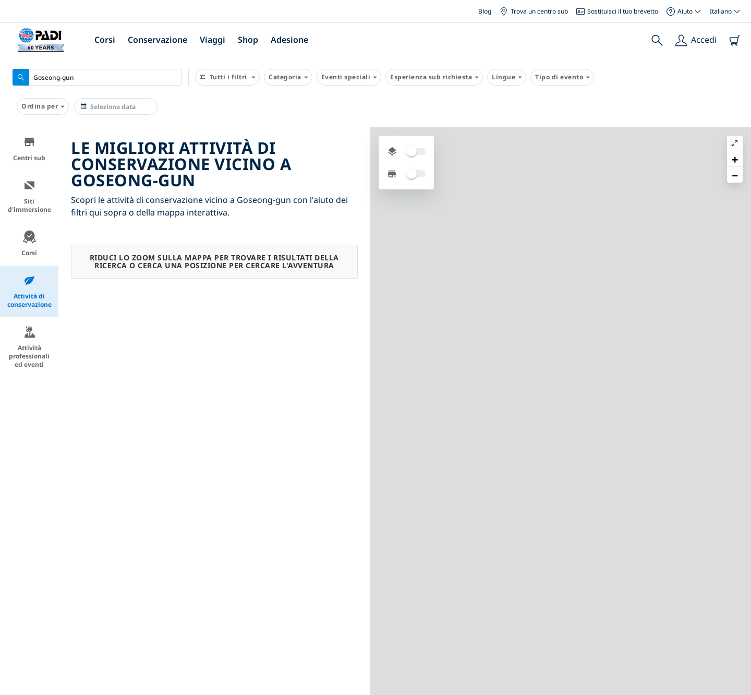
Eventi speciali (349, 77)
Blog (484, 11)
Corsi (104, 39)
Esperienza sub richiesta (434, 77)
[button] (735, 159)
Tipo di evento (562, 77)
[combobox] (97, 77)
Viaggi (212, 39)
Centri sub (29, 149)
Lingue (507, 77)
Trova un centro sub (534, 11)
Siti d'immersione (29, 196)
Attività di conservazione (29, 291)
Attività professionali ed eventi (29, 347)
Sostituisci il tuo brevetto (617, 11)
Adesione (289, 39)
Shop (248, 39)
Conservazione (157, 39)
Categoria (288, 77)
